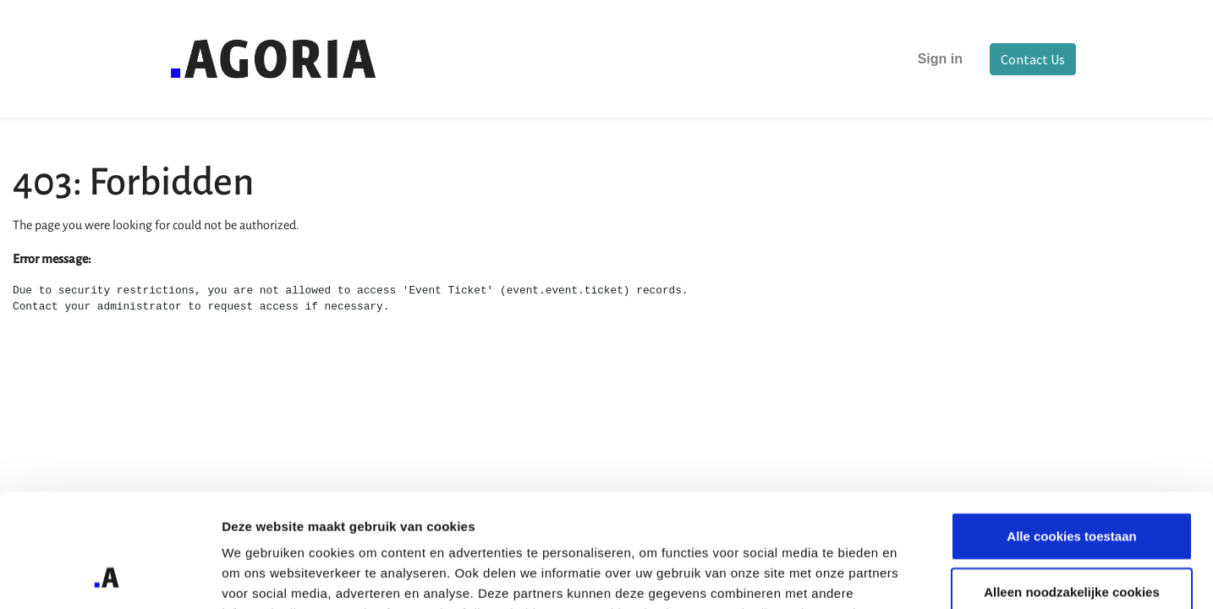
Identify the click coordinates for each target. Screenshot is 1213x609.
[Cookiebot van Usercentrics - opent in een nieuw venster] (110, 576)
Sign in (940, 59)
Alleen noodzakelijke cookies (1072, 485)
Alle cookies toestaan (1071, 429)
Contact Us (1033, 59)
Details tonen (914, 575)
